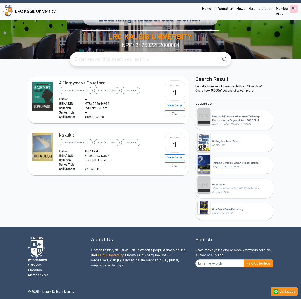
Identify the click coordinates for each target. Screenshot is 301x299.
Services (35, 265)
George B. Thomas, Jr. (75, 90)
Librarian (266, 9)
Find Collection (258, 263)
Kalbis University (111, 255)
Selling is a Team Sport (226, 141)
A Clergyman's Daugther (82, 83)
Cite (175, 113)
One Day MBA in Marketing (227, 209)
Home (206, 9)
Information (223, 9)
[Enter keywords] (219, 263)
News (241, 9)
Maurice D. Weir (107, 90)
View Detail (174, 105)
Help (252, 9)
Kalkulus (67, 135)
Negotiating (219, 184)
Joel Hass (131, 90)
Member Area (282, 11)
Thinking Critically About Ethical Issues (235, 162)
